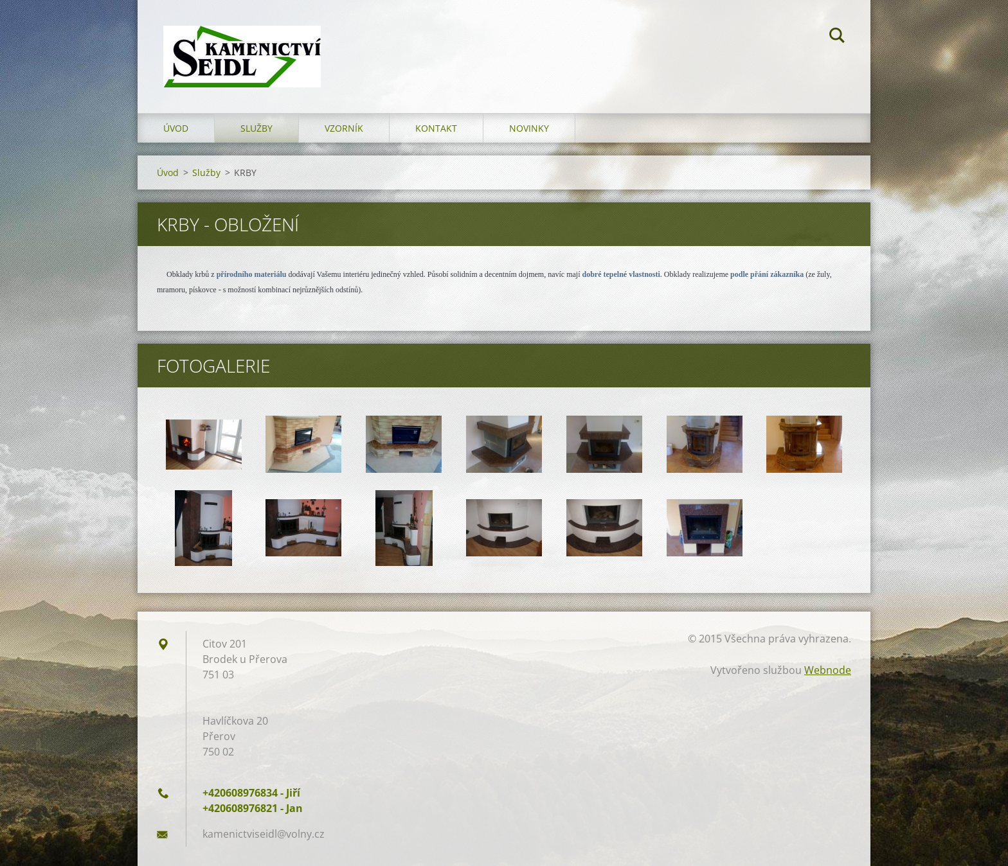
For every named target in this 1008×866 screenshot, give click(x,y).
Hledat (837, 37)
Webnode (827, 670)
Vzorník (344, 128)
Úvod (175, 128)
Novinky (529, 128)
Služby (256, 128)
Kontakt (436, 128)
